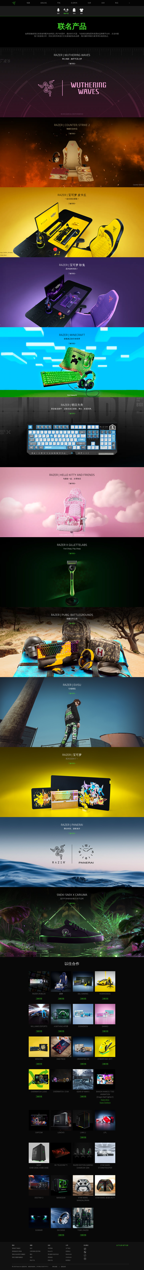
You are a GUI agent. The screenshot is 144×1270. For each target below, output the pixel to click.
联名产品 (32, 1260)
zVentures (69, 1257)
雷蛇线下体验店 (16, 1248)
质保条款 (50, 1257)
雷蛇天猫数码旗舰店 (17, 1257)
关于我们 (68, 1248)
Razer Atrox (105, 1100)
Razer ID (50, 1251)
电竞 (31, 1257)
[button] (130, 3)
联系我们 (68, 1260)
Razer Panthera (105, 1103)
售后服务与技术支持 (53, 1254)
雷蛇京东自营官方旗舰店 (18, 1254)
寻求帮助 (50, 1248)
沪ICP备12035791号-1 (42, 1266)
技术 (31, 1248)
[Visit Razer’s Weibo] (85, 1248)
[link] (14, 3)
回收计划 (50, 1260)
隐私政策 (63, 1266)
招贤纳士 (68, 1251)
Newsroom (69, 1254)
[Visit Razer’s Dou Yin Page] (85, 1255)
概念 (31, 1254)
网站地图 (54, 1266)
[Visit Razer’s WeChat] (85, 1252)
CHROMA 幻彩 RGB (35, 1251)
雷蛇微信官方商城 (17, 1251)
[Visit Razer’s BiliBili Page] (85, 1258)
